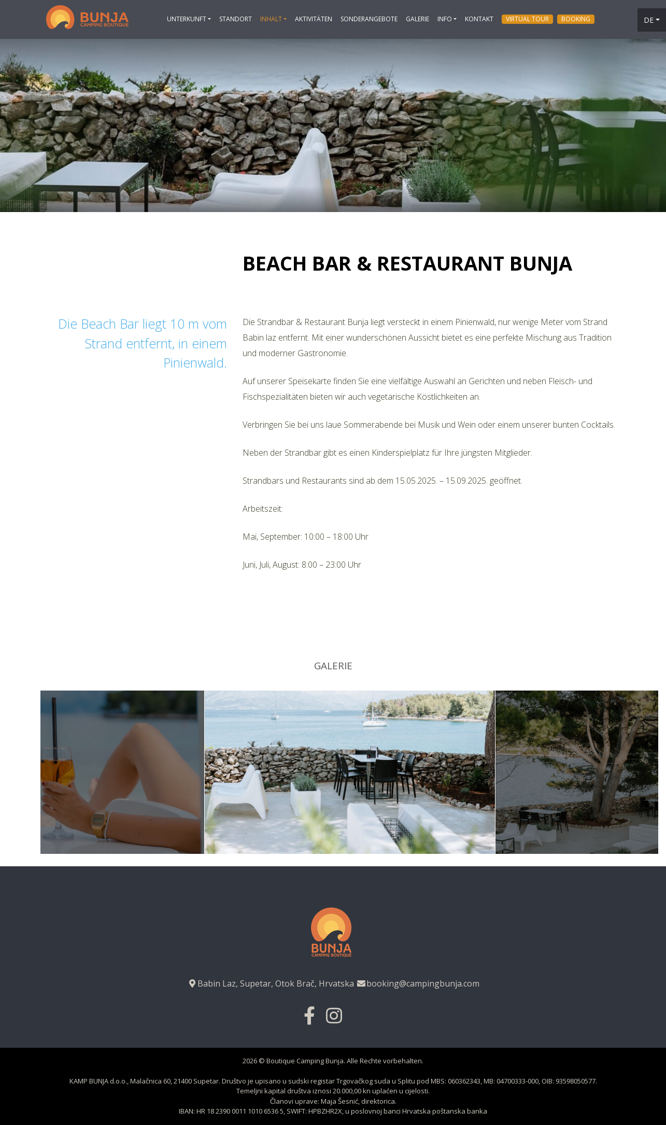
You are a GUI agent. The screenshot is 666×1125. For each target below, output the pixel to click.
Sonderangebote (369, 19)
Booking (575, 19)
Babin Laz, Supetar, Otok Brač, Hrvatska (270, 983)
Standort (235, 19)
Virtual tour (527, 19)
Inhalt (271, 19)
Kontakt (479, 19)
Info (444, 19)
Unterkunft (186, 19)
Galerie (417, 19)
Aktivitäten (313, 19)
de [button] (649, 20)
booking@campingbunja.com (417, 983)
